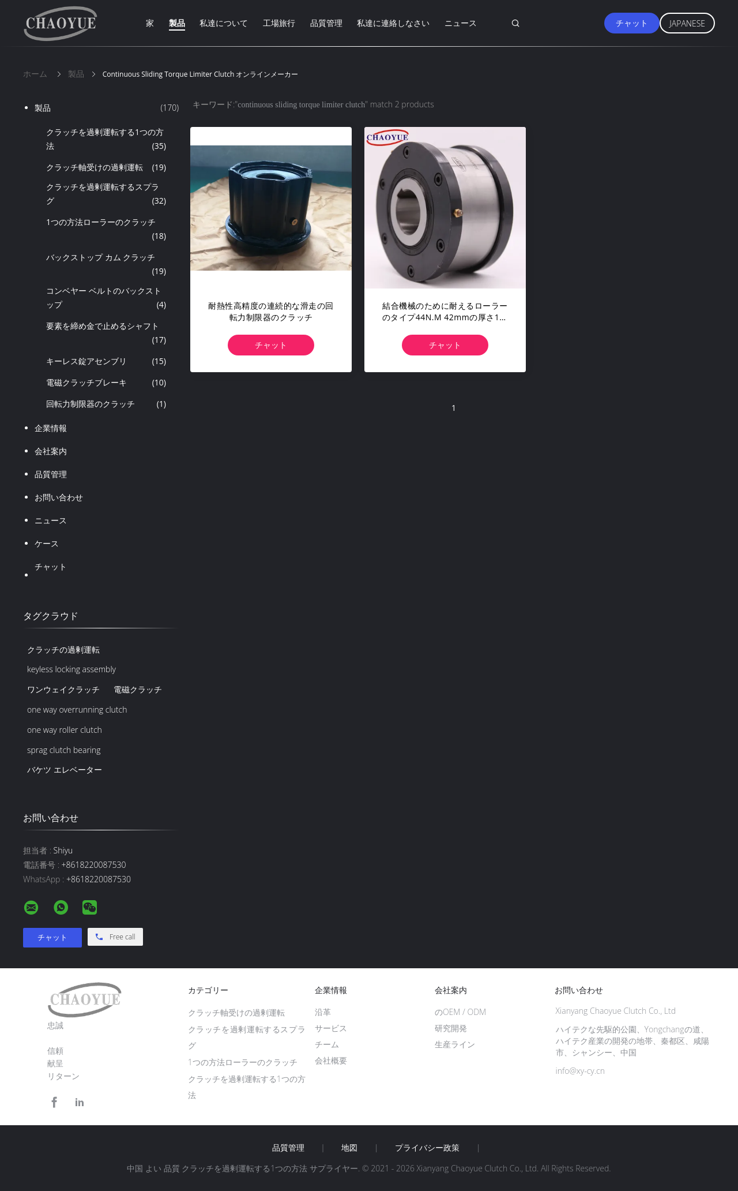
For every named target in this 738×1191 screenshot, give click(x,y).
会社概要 (331, 1060)
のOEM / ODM (460, 1011)
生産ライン (455, 1044)
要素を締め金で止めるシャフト (106, 333)
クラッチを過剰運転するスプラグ (106, 194)
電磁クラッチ (138, 689)
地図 (349, 1148)
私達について (223, 22)
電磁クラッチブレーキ (106, 382)
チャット (632, 22)
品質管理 (326, 22)
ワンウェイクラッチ (63, 689)
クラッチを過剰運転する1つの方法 (106, 139)
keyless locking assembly (71, 669)
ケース (47, 543)
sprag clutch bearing (64, 749)
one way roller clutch (64, 729)
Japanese (687, 23)
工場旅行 (279, 22)
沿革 (323, 1011)
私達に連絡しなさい (393, 22)
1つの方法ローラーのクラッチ (106, 229)
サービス (331, 1028)
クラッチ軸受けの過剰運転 (106, 167)
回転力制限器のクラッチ (106, 404)
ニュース (461, 22)
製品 (177, 22)
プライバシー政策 (427, 1148)
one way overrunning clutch (77, 709)
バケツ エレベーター (64, 769)
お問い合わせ (59, 497)
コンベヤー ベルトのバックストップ (106, 298)
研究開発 (451, 1028)
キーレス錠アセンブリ (106, 361)
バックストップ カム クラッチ (106, 265)
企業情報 (51, 427)
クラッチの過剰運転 (63, 649)
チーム (327, 1044)
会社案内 (51, 450)
